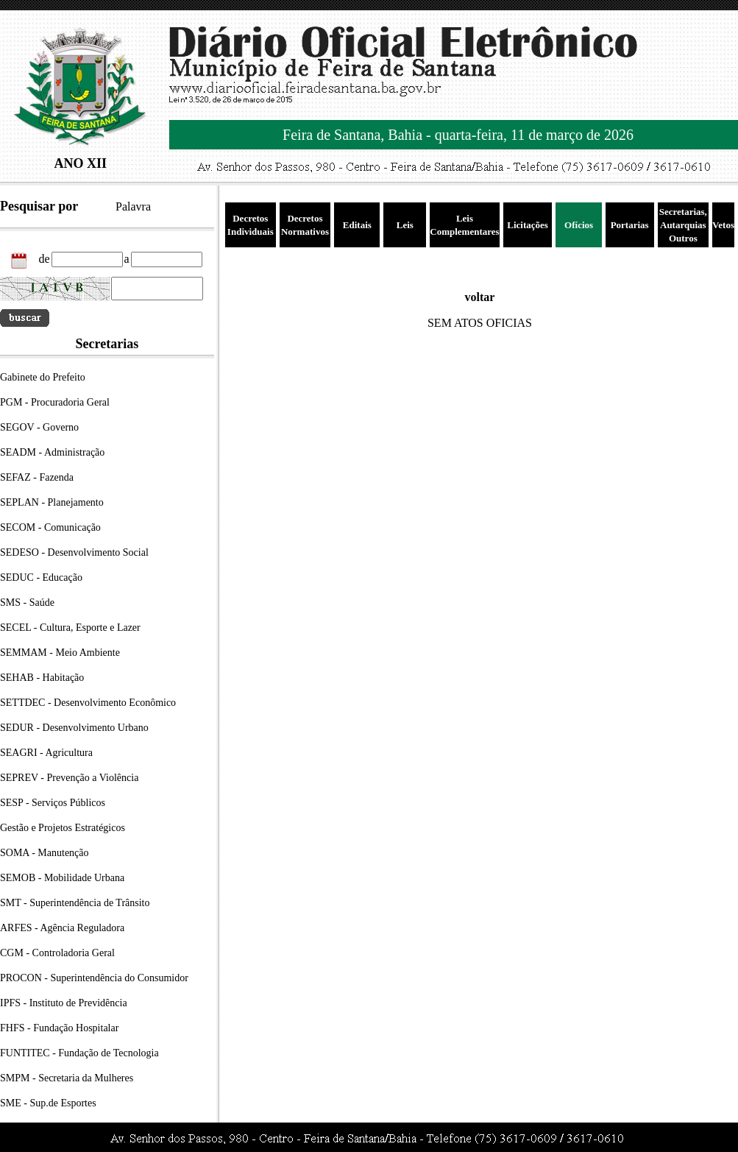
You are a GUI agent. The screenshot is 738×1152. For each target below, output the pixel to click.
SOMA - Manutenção (44, 852)
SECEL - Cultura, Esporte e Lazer (70, 627)
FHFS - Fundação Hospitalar (59, 1027)
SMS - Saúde (27, 602)
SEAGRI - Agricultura (46, 752)
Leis (405, 224)
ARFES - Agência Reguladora (62, 927)
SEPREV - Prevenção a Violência (69, 777)
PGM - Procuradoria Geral (55, 402)
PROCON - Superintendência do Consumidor (94, 977)
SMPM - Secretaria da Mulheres (66, 1078)
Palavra (133, 206)
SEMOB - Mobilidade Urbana (62, 877)
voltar (480, 297)
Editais (357, 224)
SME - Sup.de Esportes (48, 1103)
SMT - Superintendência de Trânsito (75, 902)
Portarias (630, 224)
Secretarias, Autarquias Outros (683, 225)
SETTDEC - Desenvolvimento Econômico (88, 702)
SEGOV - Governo (39, 427)
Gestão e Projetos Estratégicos (62, 827)
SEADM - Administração (52, 452)
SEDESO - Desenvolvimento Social (74, 552)
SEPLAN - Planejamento (52, 502)
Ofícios (578, 224)
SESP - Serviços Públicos (52, 802)
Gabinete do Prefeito (42, 377)
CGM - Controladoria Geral (57, 952)
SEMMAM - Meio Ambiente (60, 652)
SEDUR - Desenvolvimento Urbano (74, 727)
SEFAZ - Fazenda (37, 477)
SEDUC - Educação (41, 577)
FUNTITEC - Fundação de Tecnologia (79, 1053)
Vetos (723, 224)
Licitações (527, 224)
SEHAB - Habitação (42, 677)
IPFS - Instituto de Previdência (63, 1002)
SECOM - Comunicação (50, 527)
